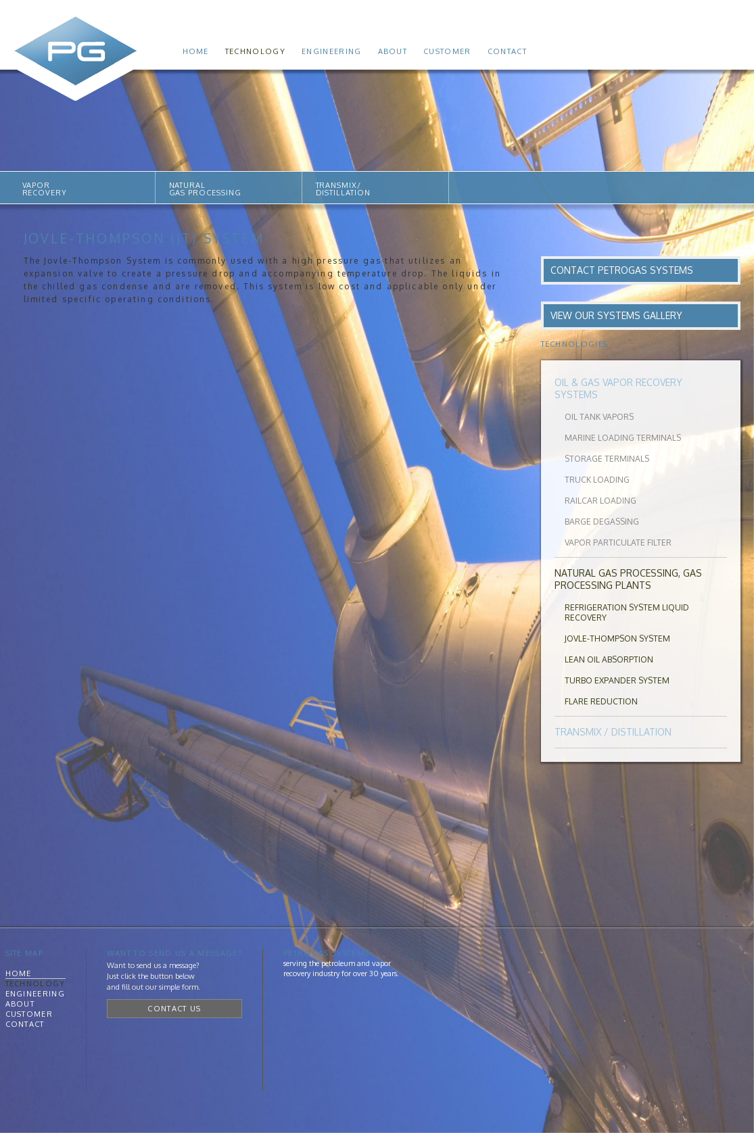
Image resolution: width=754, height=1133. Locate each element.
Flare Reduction (601, 701)
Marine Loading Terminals (623, 438)
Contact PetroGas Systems (621, 270)
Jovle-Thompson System (617, 638)
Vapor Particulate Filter (618, 542)
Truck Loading (597, 480)
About (393, 51)
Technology (255, 51)
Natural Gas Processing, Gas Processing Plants (628, 579)
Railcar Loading (600, 501)
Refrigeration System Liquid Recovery (627, 612)
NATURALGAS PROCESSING (205, 188)
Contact (507, 51)
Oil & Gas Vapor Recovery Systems (618, 388)
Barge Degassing (602, 521)
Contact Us (174, 1008)
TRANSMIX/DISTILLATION (343, 188)
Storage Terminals (607, 459)
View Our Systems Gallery (616, 315)
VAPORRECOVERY (45, 188)
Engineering (332, 51)
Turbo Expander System (617, 680)
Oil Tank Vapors (599, 417)
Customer (447, 51)
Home (196, 51)
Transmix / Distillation (613, 732)
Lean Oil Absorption (609, 659)
